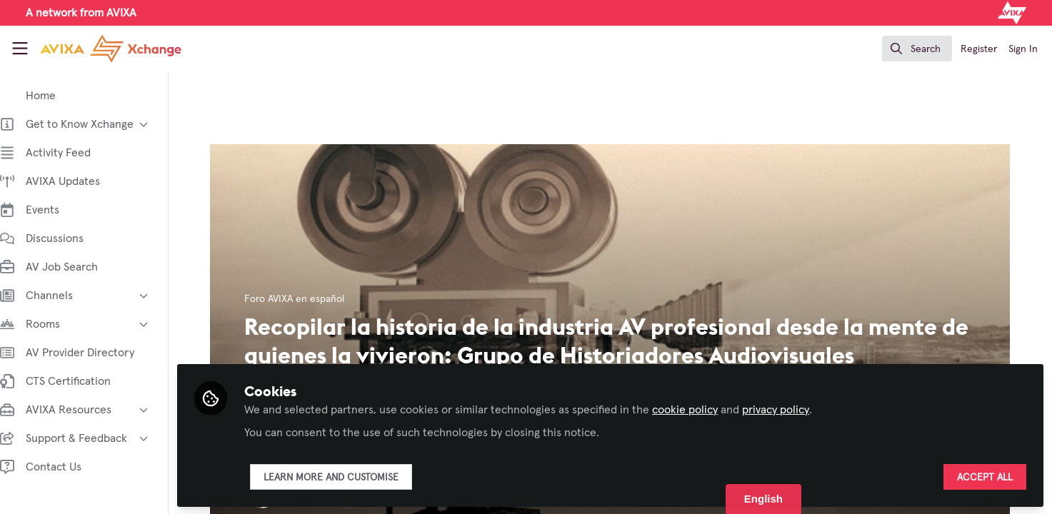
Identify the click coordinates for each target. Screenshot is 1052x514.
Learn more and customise (345, 476)
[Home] (98, 49)
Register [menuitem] (979, 49)
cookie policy (699, 408)
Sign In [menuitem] (1023, 49)
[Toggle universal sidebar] (20, 49)
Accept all (985, 476)
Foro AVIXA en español (302, 299)
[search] (917, 48)
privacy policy (789, 408)
